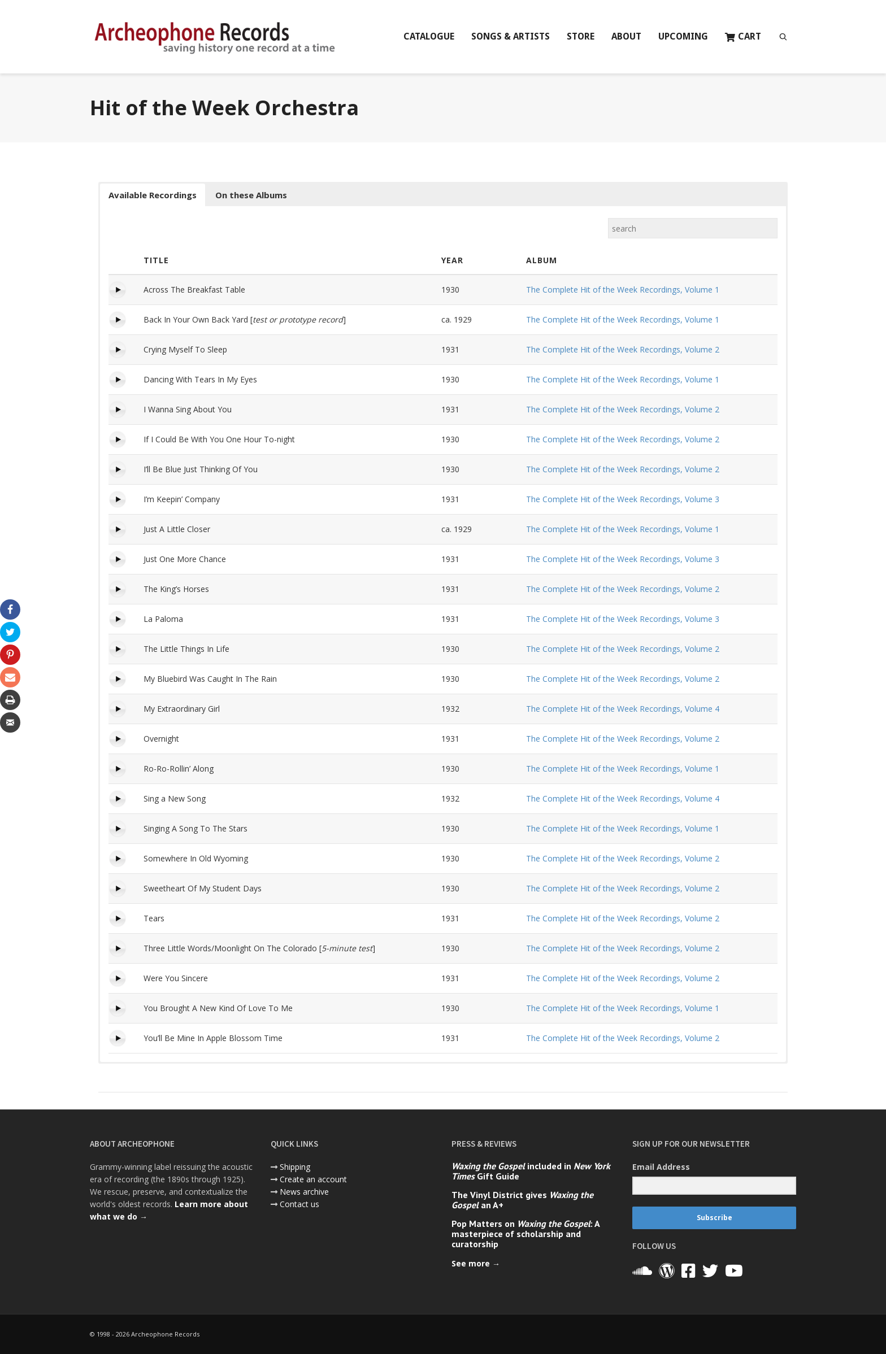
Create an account (313, 1179)
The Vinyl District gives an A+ (522, 1200)
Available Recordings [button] (152, 195)
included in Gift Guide (530, 1171)
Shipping (295, 1166)
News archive (304, 1191)
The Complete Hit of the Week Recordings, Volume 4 (622, 708)
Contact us (299, 1204)
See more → (475, 1263)
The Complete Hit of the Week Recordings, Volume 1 (622, 289)
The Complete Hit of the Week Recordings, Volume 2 (622, 349)
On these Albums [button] (251, 195)
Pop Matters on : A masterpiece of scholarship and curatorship (525, 1233)
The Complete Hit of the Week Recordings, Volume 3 (622, 499)
